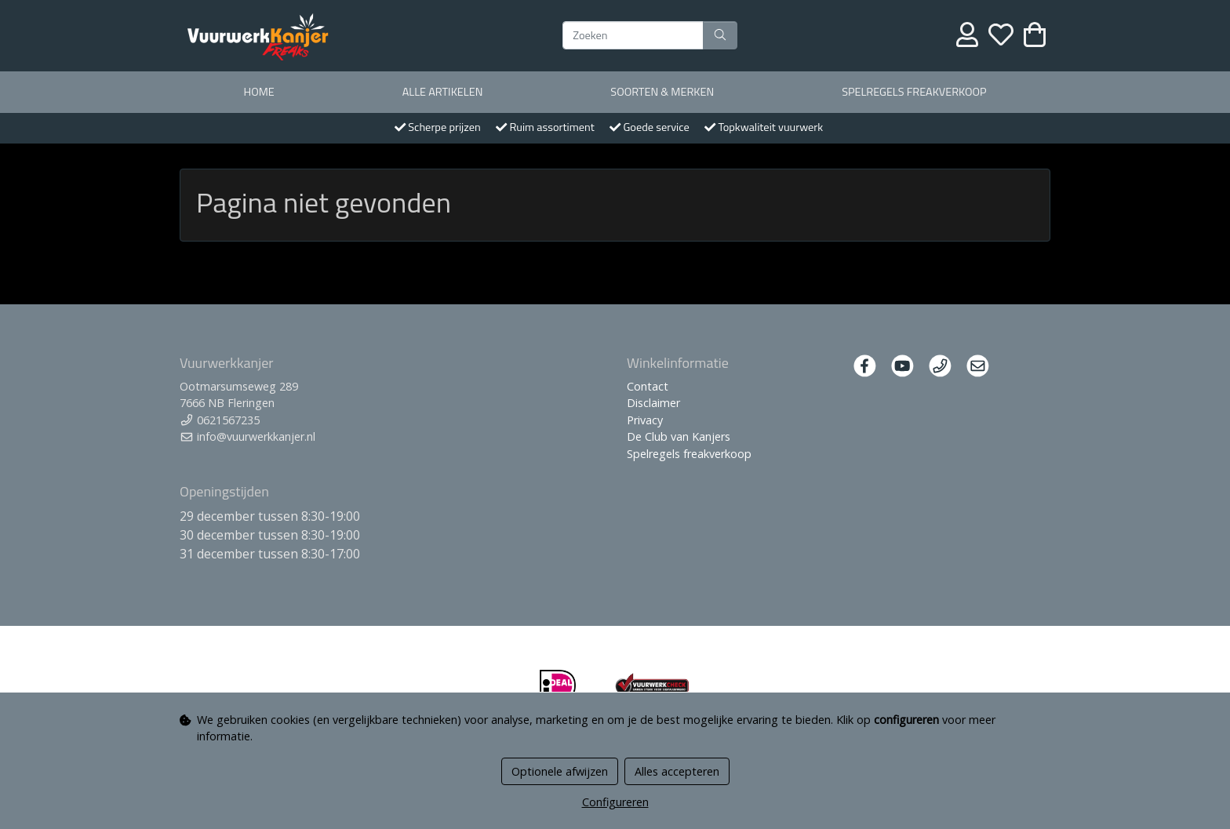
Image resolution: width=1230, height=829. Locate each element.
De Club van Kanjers (678, 436)
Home (258, 91)
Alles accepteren (677, 771)
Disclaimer (653, 402)
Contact (647, 386)
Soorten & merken (662, 91)
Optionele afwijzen (559, 771)
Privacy (645, 420)
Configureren (615, 801)
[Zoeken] (633, 35)
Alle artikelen (442, 91)
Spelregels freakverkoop (914, 91)
